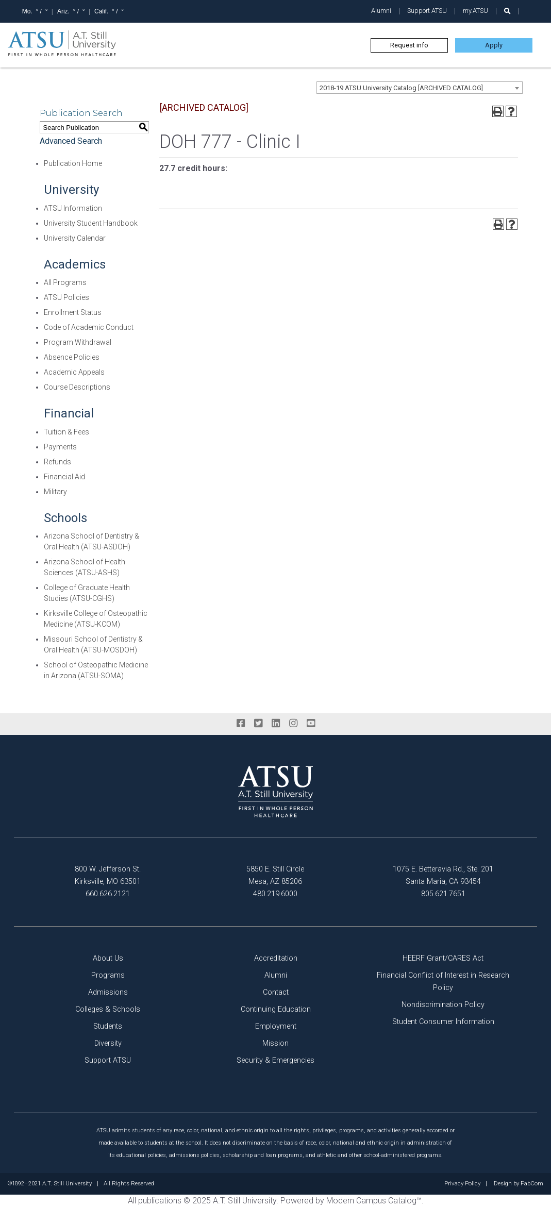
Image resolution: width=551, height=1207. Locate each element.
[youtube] (311, 723)
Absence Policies (71, 357)
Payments (60, 447)
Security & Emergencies (275, 1060)
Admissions (108, 992)
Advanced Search (71, 141)
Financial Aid (64, 477)
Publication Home (73, 163)
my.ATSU (475, 10)
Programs (108, 975)
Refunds (57, 462)
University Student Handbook (91, 223)
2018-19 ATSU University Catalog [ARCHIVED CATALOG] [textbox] (401, 88)
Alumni (381, 10)
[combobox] (419, 87)
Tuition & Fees (66, 432)
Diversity (108, 1043)
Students (107, 1026)
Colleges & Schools (107, 1009)
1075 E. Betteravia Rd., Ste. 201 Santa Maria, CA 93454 (443, 875)
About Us (108, 958)
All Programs (65, 282)
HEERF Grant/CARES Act (443, 958)
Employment (275, 1026)
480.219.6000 (275, 894)
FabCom (532, 1184)
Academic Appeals (74, 372)
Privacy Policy (462, 1184)
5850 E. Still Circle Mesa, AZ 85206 (275, 875)
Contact (276, 992)
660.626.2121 (108, 894)
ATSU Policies (66, 297)
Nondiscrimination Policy (443, 1004)
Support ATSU (427, 10)
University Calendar (75, 238)
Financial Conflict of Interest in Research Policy (443, 981)
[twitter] (258, 723)
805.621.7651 (443, 894)
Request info (409, 45)
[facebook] (240, 723)
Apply (494, 45)
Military (55, 492)
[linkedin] (276, 723)
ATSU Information (73, 208)
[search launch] (507, 11)
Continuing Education (276, 1009)
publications (159, 1200)
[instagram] (293, 723)
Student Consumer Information (443, 1021)
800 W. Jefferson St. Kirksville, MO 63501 (108, 875)
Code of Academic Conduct (88, 327)
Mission (275, 1043)
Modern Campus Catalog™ (374, 1200)
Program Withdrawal (77, 342)
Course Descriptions (77, 387)
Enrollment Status (73, 312)
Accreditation (275, 958)
